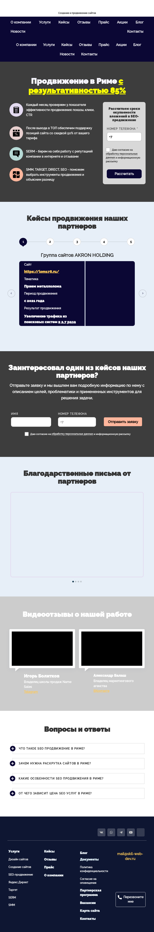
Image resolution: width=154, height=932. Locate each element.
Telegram (31, 692)
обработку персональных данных (72, 433)
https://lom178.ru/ (41, 272)
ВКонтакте (101, 691)
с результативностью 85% (77, 85)
